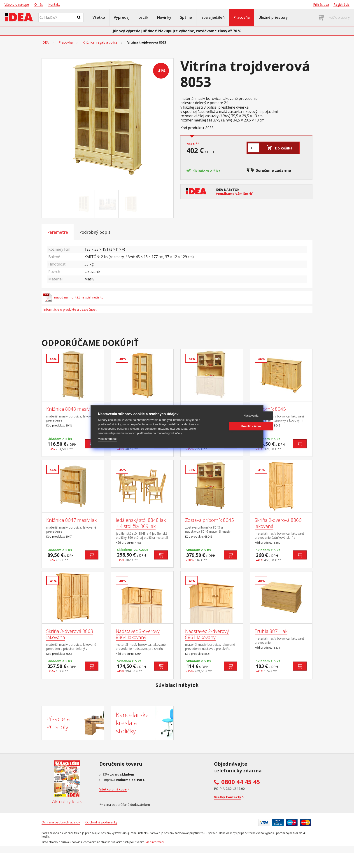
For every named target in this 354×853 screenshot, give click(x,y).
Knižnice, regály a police (100, 42)
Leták (143, 17)
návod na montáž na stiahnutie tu (73, 297)
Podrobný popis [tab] (94, 232)
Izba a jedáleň (213, 17)
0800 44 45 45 (240, 781)
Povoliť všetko (234, 426)
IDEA (45, 42)
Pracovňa (241, 17)
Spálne (186, 17)
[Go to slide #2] (107, 204)
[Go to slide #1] (84, 204)
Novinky (164, 17)
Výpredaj (122, 17)
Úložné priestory (273, 17)
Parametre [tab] (57, 232)
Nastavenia (234, 415)
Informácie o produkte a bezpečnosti (70, 309)
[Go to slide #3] (131, 204)
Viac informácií (107, 438)
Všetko (99, 17)
